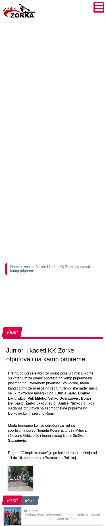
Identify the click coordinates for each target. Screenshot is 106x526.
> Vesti (27, 267)
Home (15, 267)
